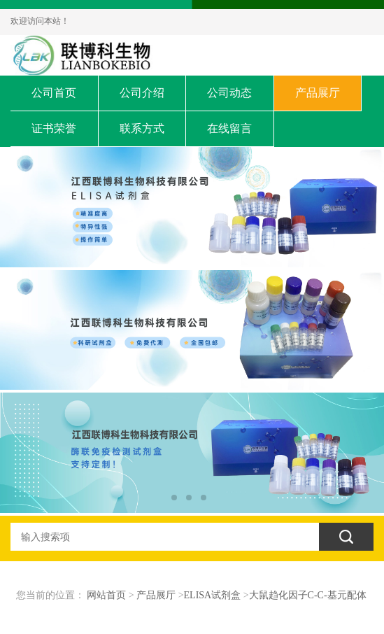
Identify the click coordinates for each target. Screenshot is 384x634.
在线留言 (229, 128)
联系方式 (142, 128)
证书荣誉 (53, 128)
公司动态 (229, 93)
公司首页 (53, 93)
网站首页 (106, 595)
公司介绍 (142, 93)
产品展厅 (317, 93)
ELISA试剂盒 (212, 595)
